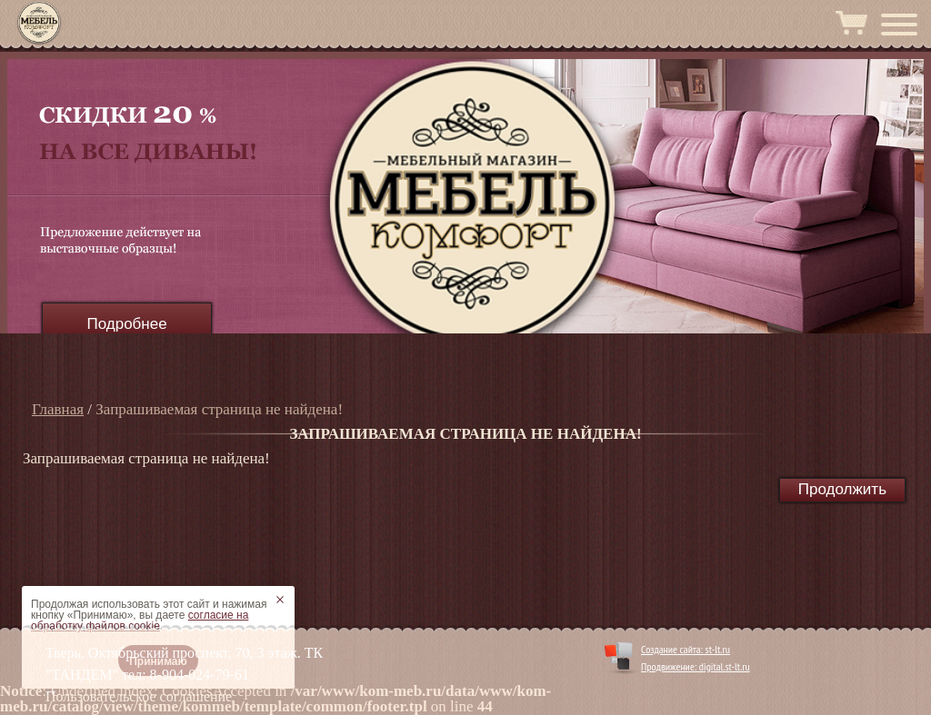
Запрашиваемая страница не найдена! (219, 409)
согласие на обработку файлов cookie (139, 620)
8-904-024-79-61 (199, 674)
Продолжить (842, 489)
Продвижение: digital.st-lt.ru (695, 666)
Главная (58, 409)
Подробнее (126, 324)
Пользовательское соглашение (138, 696)
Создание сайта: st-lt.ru (685, 649)
